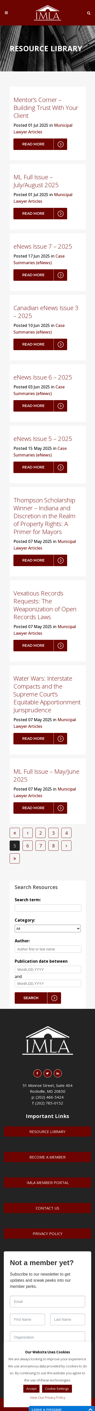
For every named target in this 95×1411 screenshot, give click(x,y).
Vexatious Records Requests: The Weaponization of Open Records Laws (45, 605)
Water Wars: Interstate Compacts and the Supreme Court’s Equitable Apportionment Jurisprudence (47, 694)
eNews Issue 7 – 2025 (42, 246)
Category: (25, 920)
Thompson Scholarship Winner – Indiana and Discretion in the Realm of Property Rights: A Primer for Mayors (44, 516)
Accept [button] (31, 1388)
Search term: (28, 899)
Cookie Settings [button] (57, 1388)
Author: (22, 941)
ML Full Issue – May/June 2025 (46, 775)
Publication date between (41, 961)
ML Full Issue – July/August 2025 (36, 181)
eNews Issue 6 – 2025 (42, 377)
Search (31, 998)
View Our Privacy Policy (47, 1397)
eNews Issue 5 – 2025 (42, 438)
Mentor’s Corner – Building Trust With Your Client (45, 107)
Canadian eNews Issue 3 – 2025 (46, 311)
